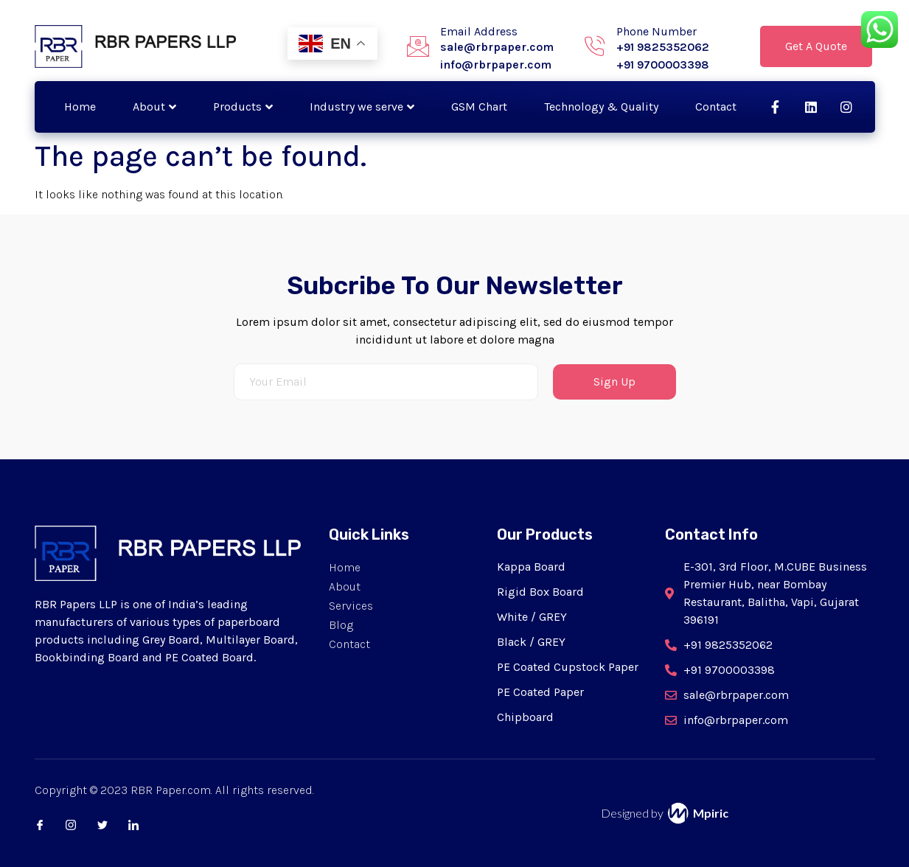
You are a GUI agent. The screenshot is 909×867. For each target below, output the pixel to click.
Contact (715, 107)
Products (243, 107)
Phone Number (656, 31)
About (154, 107)
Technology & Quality (601, 107)
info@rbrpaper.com (495, 65)
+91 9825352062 (662, 47)
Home (80, 107)
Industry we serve (362, 107)
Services (351, 606)
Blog (341, 625)
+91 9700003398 (662, 65)
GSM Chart (479, 107)
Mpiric (710, 813)
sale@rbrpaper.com (497, 47)
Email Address (479, 31)
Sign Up (614, 382)
